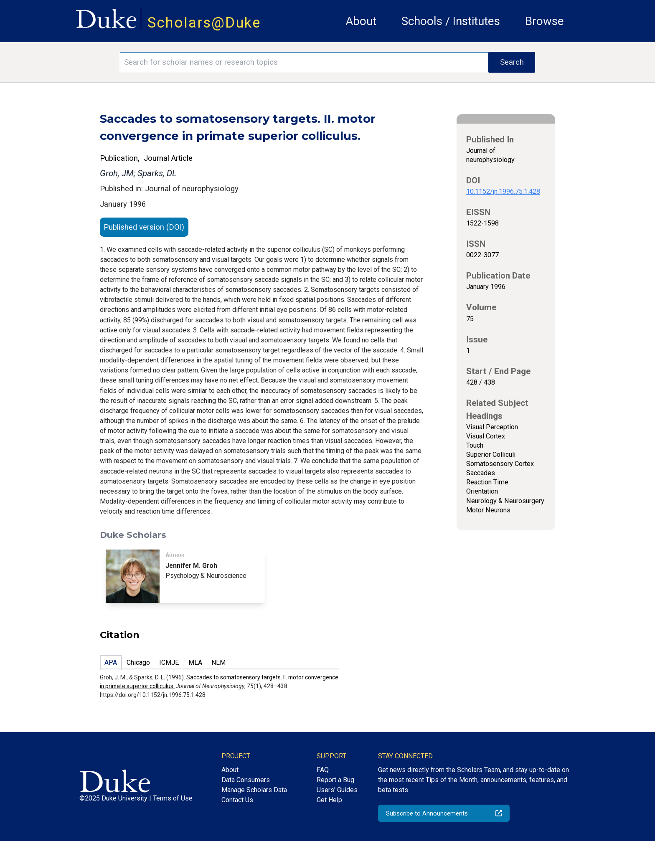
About (360, 21)
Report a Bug (335, 780)
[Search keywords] (304, 62)
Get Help (329, 800)
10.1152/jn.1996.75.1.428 (503, 191)
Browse (544, 21)
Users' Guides (337, 790)
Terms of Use (173, 798)
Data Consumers (245, 780)
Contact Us (237, 800)
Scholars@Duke (204, 22)
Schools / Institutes (450, 21)
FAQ (323, 770)
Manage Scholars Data (254, 790)
